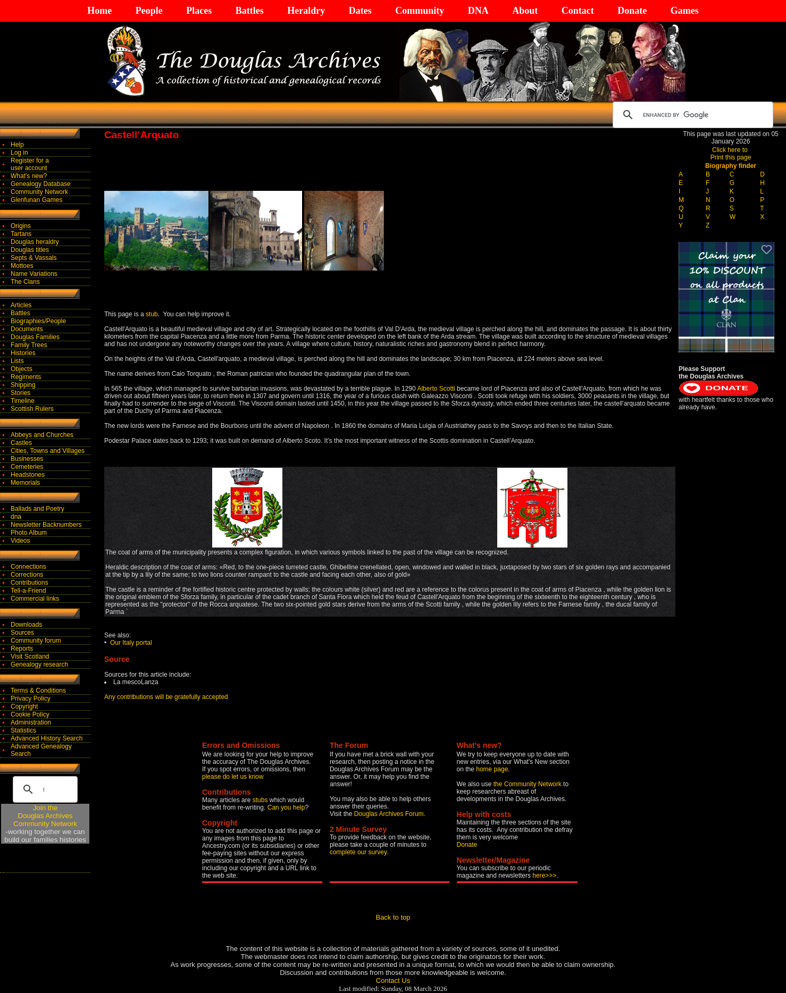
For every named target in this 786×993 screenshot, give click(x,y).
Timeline (23, 401)
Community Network (39, 192)
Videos (20, 540)
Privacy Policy (31, 698)
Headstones (28, 474)
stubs (261, 800)
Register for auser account (30, 164)
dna (16, 516)
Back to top (392, 917)
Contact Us (393, 980)
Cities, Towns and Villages (48, 451)
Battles (250, 10)
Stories (20, 393)
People (149, 10)
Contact (578, 10)
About (525, 10)
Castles (21, 443)
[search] (691, 114)
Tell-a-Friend (28, 590)
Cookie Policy (30, 714)
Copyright (24, 706)
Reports (22, 648)
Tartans (21, 234)
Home (99, 10)
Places (199, 10)
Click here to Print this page (730, 153)
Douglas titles (30, 250)
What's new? (29, 176)
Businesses (27, 458)
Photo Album (29, 532)
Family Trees (29, 345)
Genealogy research (39, 664)
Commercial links (35, 598)
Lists (17, 361)
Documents (27, 329)
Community (419, 10)
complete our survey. (359, 852)
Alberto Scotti (436, 388)
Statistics (23, 730)
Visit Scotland (30, 656)
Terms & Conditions (38, 690)
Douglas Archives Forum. (389, 814)
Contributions (29, 582)
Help (17, 144)
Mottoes (22, 266)
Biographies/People (38, 321)
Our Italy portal (131, 642)
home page (492, 769)
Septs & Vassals (33, 258)
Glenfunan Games (36, 200)
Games (685, 10)
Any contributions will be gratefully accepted (166, 697)
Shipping (23, 385)
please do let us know (232, 776)
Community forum (36, 640)
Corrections (27, 574)
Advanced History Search (46, 738)
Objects (21, 369)
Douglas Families (35, 337)
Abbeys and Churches (42, 435)
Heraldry (306, 10)
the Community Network (528, 784)
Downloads (26, 624)
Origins (21, 226)
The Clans (25, 281)
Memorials (25, 482)
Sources (22, 632)
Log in (19, 152)
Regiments (26, 377)
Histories (23, 353)
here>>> (544, 875)
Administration (31, 722)
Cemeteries (27, 466)
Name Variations (34, 273)
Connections (28, 566)
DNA (478, 10)
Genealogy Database (41, 184)
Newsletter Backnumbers (46, 524)
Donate (632, 10)
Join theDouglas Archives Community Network (45, 816)
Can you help (286, 807)
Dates (360, 10)
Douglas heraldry (35, 242)
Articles (21, 305)
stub (152, 314)
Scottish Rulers (32, 409)
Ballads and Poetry (37, 508)
